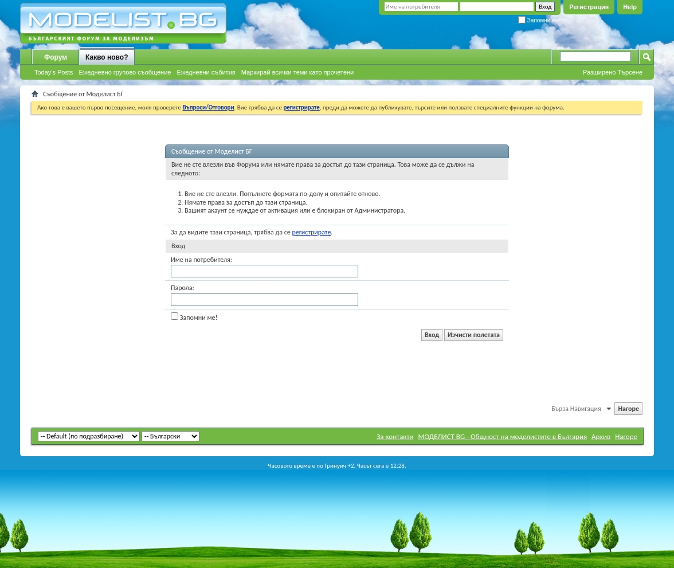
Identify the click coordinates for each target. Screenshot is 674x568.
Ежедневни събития (206, 72)
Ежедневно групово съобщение (125, 72)
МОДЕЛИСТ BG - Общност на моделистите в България (502, 436)
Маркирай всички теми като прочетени (297, 72)
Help (630, 6)
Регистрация (589, 6)
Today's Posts (53, 72)
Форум (55, 57)
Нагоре (628, 409)
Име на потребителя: (201, 260)
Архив (600, 436)
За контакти (395, 436)
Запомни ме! (539, 20)
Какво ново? (106, 57)
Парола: (182, 288)
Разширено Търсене (612, 72)
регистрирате (311, 232)
